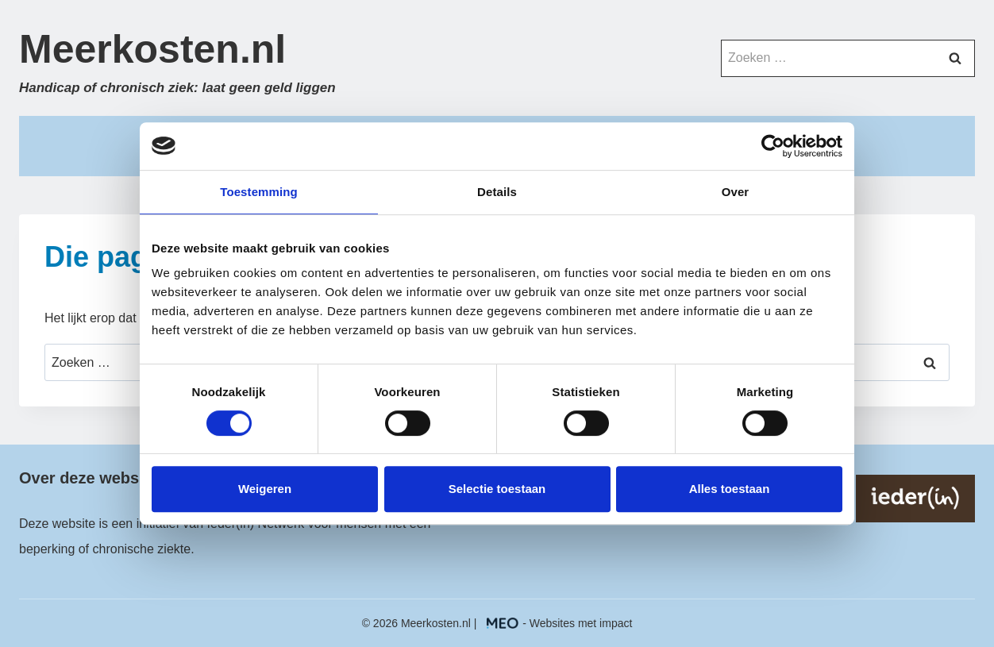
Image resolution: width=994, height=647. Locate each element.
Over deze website (88, 478)
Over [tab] (735, 191)
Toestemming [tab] (259, 191)
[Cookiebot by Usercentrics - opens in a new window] (772, 146)
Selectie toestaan (497, 488)
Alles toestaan (729, 488)
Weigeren (264, 488)
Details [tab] (497, 191)
